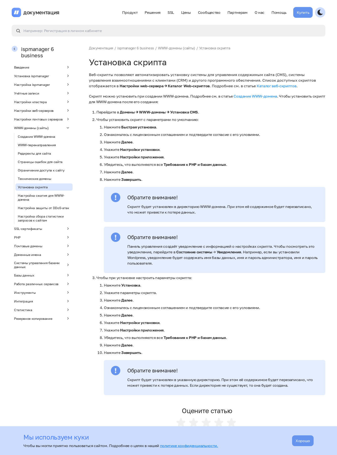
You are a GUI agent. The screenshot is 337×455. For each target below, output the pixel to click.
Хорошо (303, 440)
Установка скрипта (33, 187)
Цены (186, 12)
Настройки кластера (42, 101)
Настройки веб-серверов (42, 110)
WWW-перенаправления (37, 145)
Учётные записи (42, 93)
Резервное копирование (42, 318)
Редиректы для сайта (34, 153)
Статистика (42, 309)
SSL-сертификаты (42, 228)
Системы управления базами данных (42, 265)
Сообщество (209, 12)
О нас (259, 12)
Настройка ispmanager (42, 84)
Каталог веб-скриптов (277, 86)
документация (41, 12)
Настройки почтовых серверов (42, 119)
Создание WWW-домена (36, 136)
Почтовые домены (42, 246)
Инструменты (42, 292)
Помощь (278, 12)
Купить (303, 12)
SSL (171, 12)
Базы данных (42, 275)
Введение (42, 67)
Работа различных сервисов (42, 283)
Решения (153, 12)
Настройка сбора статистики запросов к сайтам (41, 218)
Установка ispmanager (42, 75)
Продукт (130, 12)
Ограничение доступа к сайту (41, 170)
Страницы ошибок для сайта (40, 162)
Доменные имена (42, 254)
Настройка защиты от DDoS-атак (43, 208)
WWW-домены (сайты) (42, 127)
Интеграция (42, 301)
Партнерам (237, 12)
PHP (42, 237)
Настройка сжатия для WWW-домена (41, 197)
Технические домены (34, 179)
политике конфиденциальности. (189, 445)
